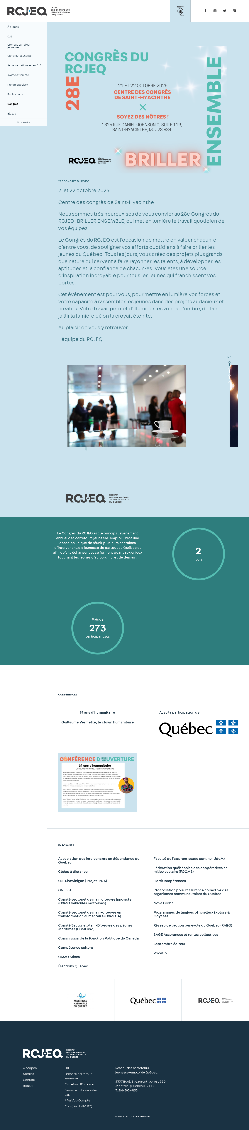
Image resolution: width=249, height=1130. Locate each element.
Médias (28, 1074)
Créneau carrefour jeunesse (18, 46)
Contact (29, 1080)
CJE (9, 36)
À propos (13, 27)
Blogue (11, 113)
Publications (15, 94)
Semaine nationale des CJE (24, 65)
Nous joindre (23, 122)
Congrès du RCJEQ (78, 1106)
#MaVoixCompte (18, 75)
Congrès (12, 104)
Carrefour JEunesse (19, 55)
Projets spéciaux (17, 84)
